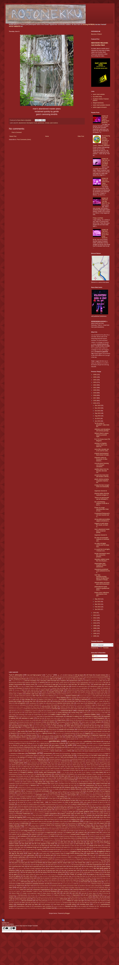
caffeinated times (50, 703)
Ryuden (65, 828)
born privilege (72, 697)
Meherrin (33, 785)
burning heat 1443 (58, 701)
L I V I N (63, 772)
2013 (95, 615)
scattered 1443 (94, 832)
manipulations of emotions (29, 783)
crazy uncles (12, 714)
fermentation (32, 733)
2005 (95, 636)
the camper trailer (65, 863)
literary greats (23, 778)
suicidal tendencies (14, 855)
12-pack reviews (100, 675)
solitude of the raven (95, 845)
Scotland (45, 834)
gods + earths (86, 743)
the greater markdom (49, 868)
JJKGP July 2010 (105, 764)
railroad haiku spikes (101, 815)
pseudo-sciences (91, 813)
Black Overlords (60, 695)
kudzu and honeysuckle (47, 772)
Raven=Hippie (44, 819)
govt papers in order (58, 745)
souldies (87, 847)
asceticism (84, 688)
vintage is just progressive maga (31, 893)
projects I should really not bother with (71, 813)
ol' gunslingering (102, 800)
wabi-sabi (84, 893)
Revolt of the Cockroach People (56, 825)
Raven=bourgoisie (23, 819)
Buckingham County (32, 123)
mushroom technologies (42, 791)
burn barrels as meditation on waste (99, 699)
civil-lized (54, 709)
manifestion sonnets (14, 783)
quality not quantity (79, 815)
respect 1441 (82, 823)
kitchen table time (76, 770)
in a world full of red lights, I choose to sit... (102, 550)
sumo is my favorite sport (45, 855)
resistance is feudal (59, 823)
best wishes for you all (80, 693)
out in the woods (21, 804)
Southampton (104, 847)
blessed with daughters (85, 695)
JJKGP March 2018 (91, 766)
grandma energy (81, 745)
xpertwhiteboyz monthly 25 (24, 906)
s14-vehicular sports (91, 830)
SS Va (72, 849)
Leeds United (107, 774)
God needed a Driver (74, 743)
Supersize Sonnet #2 (101, 491)
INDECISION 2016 (102, 759)
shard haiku (98, 838)
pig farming (49, 808)
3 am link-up (37, 679)
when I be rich (99, 897)
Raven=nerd (53, 819)
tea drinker (37, 861)
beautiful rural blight (72, 692)
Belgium (43, 693)
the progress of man (93, 874)
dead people (59, 716)
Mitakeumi (80, 787)
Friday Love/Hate (98, 218)
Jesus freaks (54, 763)
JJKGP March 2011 (78, 766)
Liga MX (73, 776)
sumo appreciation (28, 855)
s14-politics (64, 830)
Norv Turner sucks (87, 798)
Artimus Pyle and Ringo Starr (60, 688)
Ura (90, 889)
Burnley (83, 701)
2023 (95, 382)
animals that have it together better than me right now (53, 686)
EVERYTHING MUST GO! (24, 729)
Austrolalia (105, 688)
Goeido (94, 743)
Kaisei (42, 770)
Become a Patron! (96, 34)
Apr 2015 (98, 601)
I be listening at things (83, 755)
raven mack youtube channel (101, 105)
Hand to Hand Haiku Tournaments (18, 749)
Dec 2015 (98, 405)
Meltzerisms (47, 785)
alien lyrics (51, 682)
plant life (93, 808)
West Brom (51, 897)
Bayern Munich (12, 692)
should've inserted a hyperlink (93, 840)
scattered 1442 (82, 832)
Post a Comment (17, 132)
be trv (19, 692)
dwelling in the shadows (72, 724)
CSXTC (46, 714)
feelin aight (88, 731)
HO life (108, 751)
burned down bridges (15, 701)
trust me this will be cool (39, 887)
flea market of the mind (98, 733)
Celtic (43, 705)
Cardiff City (98, 703)
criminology (22, 714)
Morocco (51, 789)
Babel (23, 690)
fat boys (51, 731)
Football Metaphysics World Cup (18, 737)
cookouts (107, 710)
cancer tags (80, 703)
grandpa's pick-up (92, 745)
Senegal (60, 836)
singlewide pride (37, 842)
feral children (22, 733)
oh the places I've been (68, 800)
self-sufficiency (44, 836)
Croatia (29, 714)
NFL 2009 (104, 797)
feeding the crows (78, 731)
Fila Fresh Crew (59, 733)
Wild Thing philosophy (42, 900)
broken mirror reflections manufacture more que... (102, 594)
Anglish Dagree (30, 686)
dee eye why (40, 718)
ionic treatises (92, 761)
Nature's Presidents (98, 795)
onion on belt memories (72, 802)
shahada (90, 838)
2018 (95, 395)
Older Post (81, 136)
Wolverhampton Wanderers (54, 902)
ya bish (55, 906)
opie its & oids (103, 802)
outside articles (33, 804)
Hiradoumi (102, 751)
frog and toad (60, 739)
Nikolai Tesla (25, 798)
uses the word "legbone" (15, 891)
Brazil (34, 699)
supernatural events (104, 855)
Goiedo (99, 743)
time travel (84, 882)
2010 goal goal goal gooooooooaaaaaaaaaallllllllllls (94, 677)
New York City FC (72, 796)
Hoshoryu (90, 753)
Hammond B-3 (105, 747)
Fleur (107, 733)
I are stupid (56, 755)
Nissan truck (41, 798)
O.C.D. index (35, 800)
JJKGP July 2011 (16, 766)
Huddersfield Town (13, 755)
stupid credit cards (44, 853)
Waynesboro (76, 895)
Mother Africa (75, 789)
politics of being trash (100, 810)
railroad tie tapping (15, 817)
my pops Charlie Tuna (76, 793)
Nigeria (18, 798)
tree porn (19, 887)
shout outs (105, 840)
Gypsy (82, 747)
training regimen (62, 885)
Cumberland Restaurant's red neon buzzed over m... (102, 515)
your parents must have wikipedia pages (66, 908)
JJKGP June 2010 (40, 766)
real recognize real (24, 821)
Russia (47, 828)
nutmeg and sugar (24, 800)
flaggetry (87, 733)
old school (20, 802)
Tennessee (68, 861)
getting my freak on (21, 743)
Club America (19, 710)
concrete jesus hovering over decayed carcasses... (102, 465)
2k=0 (30, 679)
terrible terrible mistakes (78, 861)
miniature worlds (70, 787)
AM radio (106, 682)
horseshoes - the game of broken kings (74, 753)
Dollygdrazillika (13, 722)
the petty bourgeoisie (51, 874)
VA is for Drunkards (51, 891)
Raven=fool (33, 819)
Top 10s (80, 883)
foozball (33, 737)
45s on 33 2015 (66, 679)
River (105, 825)
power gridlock (84, 812)
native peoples (71, 795)
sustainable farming (47, 857)
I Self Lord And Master (66, 757)
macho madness (27, 781)
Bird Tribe (36, 695)
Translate (104, 648)
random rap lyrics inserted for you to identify (71, 817)
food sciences (68, 735)
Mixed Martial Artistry (91, 787)
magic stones (38, 782)
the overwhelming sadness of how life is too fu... (102, 503)
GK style (37, 743)
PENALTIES (102, 804)
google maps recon (25, 745)
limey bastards (105, 776)
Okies (94, 800)
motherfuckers (104, 789)
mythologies (39, 795)
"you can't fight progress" (34, 675)
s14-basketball (96, 829)
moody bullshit (42, 789)
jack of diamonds (32, 763)
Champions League (90, 705)
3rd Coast (45, 679)
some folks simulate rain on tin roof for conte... (102, 450)
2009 (95, 625)
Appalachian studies (95, 686)
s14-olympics (55, 830)
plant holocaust (84, 808)
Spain (23, 849)
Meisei (40, 785)
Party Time (67, 804)
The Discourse (26, 864)
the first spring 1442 (75, 866)
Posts (94, 656)
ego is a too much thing (38, 726)
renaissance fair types (46, 823)
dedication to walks (27, 718)
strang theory (65, 851)
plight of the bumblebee (61, 809)
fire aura (80, 733)
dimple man (28, 720)
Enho (38, 727)
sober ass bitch (75, 845)
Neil (17, 796)
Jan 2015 (98, 609)
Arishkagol (19, 688)
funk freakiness (14, 741)
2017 (95, 398)
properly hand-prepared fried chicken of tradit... (102, 454)
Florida (21, 735)
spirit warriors (31, 849)
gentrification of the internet (92, 741)
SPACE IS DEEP (14, 849)
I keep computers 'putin (51, 757)
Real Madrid (106, 819)
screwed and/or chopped (78, 834)
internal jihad (42, 761)
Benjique (71, 693)
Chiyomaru (97, 707)
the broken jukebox (51, 863)
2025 (95, 377)
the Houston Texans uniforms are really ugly (69, 868)
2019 (95, 393)
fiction (39, 733)
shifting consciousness (20, 840)
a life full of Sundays (30, 680)
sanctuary (13, 832)
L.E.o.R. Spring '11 (86, 772)
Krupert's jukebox (27, 772)
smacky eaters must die (99, 843)
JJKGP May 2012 (26, 768)
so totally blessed (64, 845)
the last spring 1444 (59, 872)
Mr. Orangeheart (28, 791)
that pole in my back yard (19, 863)
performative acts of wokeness (65, 806)
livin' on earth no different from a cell (65, 778)
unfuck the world (25, 889)
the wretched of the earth (29, 878)
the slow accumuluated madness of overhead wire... (102, 539)
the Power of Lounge (74, 874)
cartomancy (23, 705)
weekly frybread (21, 897)
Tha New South (105, 861)
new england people (40, 796)
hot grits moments (98, 753)
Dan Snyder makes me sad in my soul (26, 716)
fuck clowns (91, 739)
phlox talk (105, 806)
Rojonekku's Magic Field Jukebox (94, 827)
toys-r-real (30, 885)
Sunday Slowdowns (62, 855)
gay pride (70, 741)
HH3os (69, 751)
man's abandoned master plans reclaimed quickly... (102, 530)
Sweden (93, 857)
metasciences (90, 785)
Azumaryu (17, 690)
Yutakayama (89, 908)
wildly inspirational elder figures (57, 900)
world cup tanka (33, 904)
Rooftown (17, 828)
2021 (95, 387)
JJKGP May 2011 (13, 768)
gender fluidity (79, 741)
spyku (58, 849)
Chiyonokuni (105, 707)
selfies (53, 836)
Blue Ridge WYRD (31, 697)
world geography (45, 904)
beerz (20, 694)
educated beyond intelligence (20, 726)
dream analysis (96, 722)
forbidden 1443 (70, 737)
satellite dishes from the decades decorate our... (102, 470)
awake (10, 690)
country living (75, 712)
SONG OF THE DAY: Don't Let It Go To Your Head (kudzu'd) (105, 234)
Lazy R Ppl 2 (31, 774)
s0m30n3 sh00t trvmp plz (75, 828)
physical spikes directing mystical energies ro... (102, 494)
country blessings (62, 712)
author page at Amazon (100, 107)
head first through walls (97, 749)
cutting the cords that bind (76, 714)
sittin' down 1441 (65, 842)
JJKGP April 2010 (65, 763)
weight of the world (42, 897)
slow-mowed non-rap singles (65, 843)
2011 (95, 620)
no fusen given (52, 798)
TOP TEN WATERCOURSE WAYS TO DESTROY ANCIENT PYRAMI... (102, 577)
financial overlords (70, 733)
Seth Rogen (21, 838)
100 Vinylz (89, 675)
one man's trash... (39, 802)
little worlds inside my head (37, 778)
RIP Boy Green (98, 825)
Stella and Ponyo (17, 851)
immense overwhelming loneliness (74, 759)
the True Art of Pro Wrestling (97, 876)
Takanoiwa (64, 859)
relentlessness (35, 823)
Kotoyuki (106, 770)
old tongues (28, 802)
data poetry (40, 716)
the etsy (68, 864)
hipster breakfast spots (91, 751)
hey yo (63, 751)
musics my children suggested (59, 791)
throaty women (38, 881)
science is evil (36, 834)
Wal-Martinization (22, 895)
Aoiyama (74, 686)
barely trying (79, 690)
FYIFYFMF (33, 741)
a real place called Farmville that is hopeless (52, 680)
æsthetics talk (94, 680)
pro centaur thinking (38, 813)
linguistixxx (11, 778)
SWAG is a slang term (74, 857)
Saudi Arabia (40, 832)
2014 (95, 612)
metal (80, 785)
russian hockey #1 (56, 828)
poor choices (25, 811)
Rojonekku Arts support (62, 827)
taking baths (93, 859)
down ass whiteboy (49, 722)
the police (61, 874)
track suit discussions (42, 885)
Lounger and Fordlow (61, 780)
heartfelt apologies (44, 751)
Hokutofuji (13, 753)
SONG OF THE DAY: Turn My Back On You (106, 201)
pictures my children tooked (24, 808)
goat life (62, 743)
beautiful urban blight (101, 692)
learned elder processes (44, 774)
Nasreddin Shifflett (60, 795)
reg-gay (17, 823)
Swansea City (85, 857)
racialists (89, 815)
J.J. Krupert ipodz (17, 763)
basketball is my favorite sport (99, 690)
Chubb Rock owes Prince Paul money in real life (37, 708)
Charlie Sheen (19, 707)
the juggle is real (88, 868)
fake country (21, 731)
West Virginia (83, 897)
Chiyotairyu (19, 708)
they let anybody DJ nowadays (48, 878)
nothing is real (106, 798)
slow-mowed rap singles (83, 843)
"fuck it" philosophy (15, 675)
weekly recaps (31, 897)
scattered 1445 (15, 834)
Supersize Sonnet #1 (101, 535)
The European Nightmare (78, 864)
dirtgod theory (61, 720)
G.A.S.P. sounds (43, 741)
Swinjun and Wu (13, 859)
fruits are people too (71, 739)
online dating (87, 802)
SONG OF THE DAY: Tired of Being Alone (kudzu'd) (105, 119)
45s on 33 (53, 679)
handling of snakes (35, 749)
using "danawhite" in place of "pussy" (33, 891)
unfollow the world (13, 889)
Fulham (108, 739)
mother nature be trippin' (89, 789)
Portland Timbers (56, 811)
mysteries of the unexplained (102, 793)
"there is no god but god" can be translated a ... (102, 498)
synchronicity (32, 859)
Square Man (66, 849)
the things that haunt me (81, 876)
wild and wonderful (27, 900)
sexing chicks (81, 838)
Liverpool (49, 778)
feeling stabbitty (97, 731)
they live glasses (64, 878)
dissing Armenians (89, 720)
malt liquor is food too (63, 781)
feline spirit (107, 731)
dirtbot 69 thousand (49, 720)
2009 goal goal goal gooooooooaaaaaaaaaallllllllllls (65, 677)
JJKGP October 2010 (72, 768)
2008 (95, 628)
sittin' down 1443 (92, 842)
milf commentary (37, 787)
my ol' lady (63, 793)
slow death (25, 843)
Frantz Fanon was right (102, 737)
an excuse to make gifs (51, 684)
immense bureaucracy (56, 759)
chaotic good (101, 705)
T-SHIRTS (49, 859)
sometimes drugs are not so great (36, 847)
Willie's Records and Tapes (29, 902)
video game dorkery (104, 891)
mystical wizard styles (28, 795)
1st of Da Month (44, 677)
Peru (91, 806)
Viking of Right (15, 893)
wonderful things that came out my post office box (76, 902)
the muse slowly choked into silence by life (31, 874)
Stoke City (37, 851)
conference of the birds (97, 710)
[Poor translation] (12, 928)
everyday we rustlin (81, 727)
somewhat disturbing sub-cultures (59, 847)
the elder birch (50, 864)
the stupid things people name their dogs (60, 876)
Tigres (72, 881)
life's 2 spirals (35, 776)
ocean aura (56, 800)
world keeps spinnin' (59, 904)
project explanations (51, 813)
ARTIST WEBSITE (14, 26)
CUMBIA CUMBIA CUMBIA (58, 714)
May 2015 (98, 599)
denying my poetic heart (84, 718)
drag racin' (75, 722)
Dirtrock (71, 720)
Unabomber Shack (103, 887)
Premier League (99, 812)
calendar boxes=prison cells (65, 703)
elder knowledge (58, 726)
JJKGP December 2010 (17, 764)
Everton (71, 727)
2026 (95, 374)
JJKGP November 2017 (56, 768)
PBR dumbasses (93, 804)
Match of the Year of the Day (69, 783)
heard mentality (25, 751)
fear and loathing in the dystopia (63, 731)
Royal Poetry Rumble (35, 829)
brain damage (26, 699)
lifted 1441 (45, 776)
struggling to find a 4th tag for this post (82, 851)
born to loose (82, 697)
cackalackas (32, 703)
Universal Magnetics (79, 889)
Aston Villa (92, 688)
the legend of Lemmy (74, 872)
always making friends (96, 682)
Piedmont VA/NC (38, 808)
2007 (95, 631)
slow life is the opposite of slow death (43, 843)
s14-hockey (47, 830)
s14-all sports (86, 828)
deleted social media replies (53, 718)
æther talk (102, 680)
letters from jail (24, 776)
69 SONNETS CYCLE (90, 679)
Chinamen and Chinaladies (84, 707)
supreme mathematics (19, 857)
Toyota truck (20, 885)
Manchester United (87, 781)
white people (64, 899)
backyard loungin (58, 690)
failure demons (104, 729)
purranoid (56, 815)
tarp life (12, 861)
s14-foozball (39, 830)
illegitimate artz (41, 759)
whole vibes (84, 899)
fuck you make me (100, 739)
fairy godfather (12, 731)
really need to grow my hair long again (41, 821)
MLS (102, 787)
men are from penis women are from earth (65, 785)
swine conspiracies (103, 857)
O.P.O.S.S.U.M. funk (46, 800)
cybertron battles (90, 714)
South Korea (95, 847)
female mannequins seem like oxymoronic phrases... (102, 555)
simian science (13, 842)
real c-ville (85, 819)
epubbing (44, 727)
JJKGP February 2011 (48, 764)
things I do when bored (93, 878)
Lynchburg (88, 780)
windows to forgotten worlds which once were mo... (101, 445)
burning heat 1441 (30, 701)
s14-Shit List (72, 830)
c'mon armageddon (19, 703)
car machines (89, 703)
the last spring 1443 (44, 872)
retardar (42, 825)
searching (91, 834)
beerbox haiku (12, 693)
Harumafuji (46, 749)
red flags (86, 821)
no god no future (63, 798)
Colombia (48, 710)
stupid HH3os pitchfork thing (74, 853)
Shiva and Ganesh (48, 840)
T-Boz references (41, 859)
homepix (47, 123)
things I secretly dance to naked (20, 880)
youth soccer (81, 908)
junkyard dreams (101, 768)
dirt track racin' (37, 720)
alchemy (42, 682)
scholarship (25, 834)
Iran (99, 761)
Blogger (67, 913)
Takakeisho (57, 859)
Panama (60, 804)
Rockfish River (35, 827)
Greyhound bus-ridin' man (31, 747)
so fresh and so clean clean (48, 845)
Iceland (26, 759)
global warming (45, 743)
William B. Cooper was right (75, 900)
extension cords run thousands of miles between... (101, 459)
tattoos (18, 861)
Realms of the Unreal (61, 821)
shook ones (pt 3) (67, 840)
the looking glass (86, 872)
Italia (109, 761)
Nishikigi (33, 798)
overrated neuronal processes (48, 804)
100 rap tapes (79, 675)
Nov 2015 (98, 408)
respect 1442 (92, 823)
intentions (34, 761)
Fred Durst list (12, 739)
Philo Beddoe (98, 806)
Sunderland (72, 855)
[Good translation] (5, 928)
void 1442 (57, 893)
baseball (87, 690)
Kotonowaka (92, 770)
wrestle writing (71, 904)
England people (30, 727)
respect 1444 (13, 825)
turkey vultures (65, 887)
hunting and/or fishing (31, 755)
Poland (90, 809)
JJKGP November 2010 (40, 768)
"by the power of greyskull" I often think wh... (102, 425)
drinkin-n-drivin (40, 724)
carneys (105, 703)
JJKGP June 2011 (53, 766)
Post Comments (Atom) (24, 139)
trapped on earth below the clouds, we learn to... (101, 525)
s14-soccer (81, 830)
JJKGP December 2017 (33, 764)
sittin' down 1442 (79, 842)
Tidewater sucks (65, 881)
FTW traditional (82, 739)
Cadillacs (41, 703)
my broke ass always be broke (90, 791)
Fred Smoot (22, 739)
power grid (72, 812)
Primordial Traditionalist (23, 813)
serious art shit (100, 836)
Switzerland (23, 859)
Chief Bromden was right (49, 707)
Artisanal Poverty (75, 688)
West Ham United (73, 897)
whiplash (56, 899)
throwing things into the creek (52, 881)
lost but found (37, 780)
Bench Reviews (62, 693)
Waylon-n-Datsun (65, 895)
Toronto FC (86, 883)
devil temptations (99, 718)
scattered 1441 (70, 832)
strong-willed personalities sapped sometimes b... (102, 520)
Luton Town (80, 780)
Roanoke (27, 827)
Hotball (106, 753)
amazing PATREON (89, 24)
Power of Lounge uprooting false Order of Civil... (102, 509)
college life (41, 710)
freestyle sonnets (48, 739)
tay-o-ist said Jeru (28, 861)
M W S (10, 781)
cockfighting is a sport (30, 710)
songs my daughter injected (76, 847)
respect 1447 (24, 825)
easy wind (99, 724)
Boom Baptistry (61, 697)
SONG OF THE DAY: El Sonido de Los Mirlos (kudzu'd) (106, 162)
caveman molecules (33, 705)
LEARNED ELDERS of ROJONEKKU (64, 774)
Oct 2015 (98, 411)
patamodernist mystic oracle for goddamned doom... (102, 588)
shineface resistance (34, 840)
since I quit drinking (26, 842)
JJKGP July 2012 (27, 766)
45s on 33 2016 (77, 679)
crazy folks (105, 712)
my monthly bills (52, 793)
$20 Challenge (69, 675)
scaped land (49, 832)
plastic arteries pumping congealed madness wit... (102, 480)
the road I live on (29, 876)
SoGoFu (84, 845)
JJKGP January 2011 (78, 764)
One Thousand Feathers (55, 802)
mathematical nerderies (86, 783)
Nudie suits (15, 800)
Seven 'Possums (54, 838)
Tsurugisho (51, 887)
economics (107, 724)
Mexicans (12, 787)
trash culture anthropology (95, 885)
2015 (95, 403)
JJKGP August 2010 (90, 763)
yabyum (61, 906)
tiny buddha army (96, 882)
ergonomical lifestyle (53, 727)
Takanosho (71, 859)
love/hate (72, 780)
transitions (82, 885)
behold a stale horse (32, 694)
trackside (53, 885)
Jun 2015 (98, 421)
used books (103, 889)
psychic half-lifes (103, 813)
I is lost (39, 757)
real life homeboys (95, 819)
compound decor (67, 711)
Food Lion (58, 735)
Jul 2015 (97, 418)
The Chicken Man (80, 863)
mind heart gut (57, 787)
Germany (11, 743)
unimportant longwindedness (41, 889)
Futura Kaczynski (24, 741)
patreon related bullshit (79, 804)
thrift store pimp (25, 882)
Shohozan (57, 840)
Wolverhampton (42, 902)
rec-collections (74, 821)
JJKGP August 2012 (104, 763)
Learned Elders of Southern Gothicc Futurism (89, 774)
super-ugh (92, 855)
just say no (29, 770)
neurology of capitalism (26, 796)
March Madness (42, 783)
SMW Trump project (32, 845)
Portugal (64, 811)
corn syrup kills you (16, 712)
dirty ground (79, 720)
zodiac (95, 908)
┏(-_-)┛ (59, 675)
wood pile (94, 902)
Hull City (22, 755)
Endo (22, 727)
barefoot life (71, 690)
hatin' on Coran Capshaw (67, 749)
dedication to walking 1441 (74, 716)
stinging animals (29, 851)
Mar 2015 (98, 604)
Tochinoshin (12, 883)
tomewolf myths (56, 883)
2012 (95, 618)
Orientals (11, 804)
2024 (95, 380)
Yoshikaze (91, 906)
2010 (95, 623)
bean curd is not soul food (31, 692)
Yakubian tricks (69, 906)
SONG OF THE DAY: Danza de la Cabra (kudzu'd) (105, 182)
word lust (102, 902)
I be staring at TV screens (25, 757)
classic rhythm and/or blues (77, 708)
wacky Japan (92, 893)
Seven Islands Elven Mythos (67, 838)
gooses (35, 745)
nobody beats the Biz (76, 798)
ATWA (98, 688)
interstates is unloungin (79, 761)
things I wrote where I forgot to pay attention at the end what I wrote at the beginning (55, 880)
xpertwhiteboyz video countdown (42, 906)
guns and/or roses (73, 747)
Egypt (49, 726)
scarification (60, 832)
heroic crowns (55, 751)
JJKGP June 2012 (65, 766)
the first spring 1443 (90, 866)
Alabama (34, 682)
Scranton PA (66, 834)
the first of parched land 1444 (57, 866)
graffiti (70, 745)
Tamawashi (107, 859)
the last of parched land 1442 (49, 870)
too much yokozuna (67, 883)
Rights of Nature (85, 825)
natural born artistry (84, 795)
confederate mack (82, 711)
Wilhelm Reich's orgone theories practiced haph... (102, 435)
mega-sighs (12, 785)
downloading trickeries (64, 722)
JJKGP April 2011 (78, 763)
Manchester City (75, 781)
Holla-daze (21, 753)
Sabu (99, 830)
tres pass (28, 887)
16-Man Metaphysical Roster (31, 677)
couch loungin (51, 712)
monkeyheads (32, 789)
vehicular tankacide (92, 891)
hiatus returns (78, 751)
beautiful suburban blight (87, 692)
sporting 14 (40, 849)
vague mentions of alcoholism (68, 891)
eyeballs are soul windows (66, 729)
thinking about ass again (102, 880)
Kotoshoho (99, 770)
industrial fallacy (13, 761)
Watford (56, 895)
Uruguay (96, 889)
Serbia (92, 836)
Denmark (74, 718)
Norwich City (97, 798)
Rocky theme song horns (48, 827)
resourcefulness (71, 823)
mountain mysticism (15, 791)
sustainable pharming (60, 857)
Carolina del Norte (13, 705)
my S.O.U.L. (89, 793)
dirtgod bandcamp (98, 103)
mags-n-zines (50, 782)
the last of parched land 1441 (28, 870)
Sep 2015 (98, 413)
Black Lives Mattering (48, 695)
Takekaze (86, 859)
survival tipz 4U (33, 857)
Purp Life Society (37, 815)
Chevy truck (35, 707)
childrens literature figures (67, 707)
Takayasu (78, 859)
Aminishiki (39, 684)
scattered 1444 (106, 832)
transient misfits (73, 885)
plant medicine (54, 123)
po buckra (72, 809)
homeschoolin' (48, 753)
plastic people (47, 810)
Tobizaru (106, 881)
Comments (96, 659)
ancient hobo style (99, 684)
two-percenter (84, 887)
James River (43, 763)
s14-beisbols (106, 828)
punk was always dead (15, 815)
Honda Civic (58, 753)
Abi (82, 680)
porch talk (34, 811)
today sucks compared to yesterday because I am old (33, 883)
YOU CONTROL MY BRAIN (34, 908)
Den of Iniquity (65, 718)
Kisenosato (66, 770)
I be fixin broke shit (68, 755)
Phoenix (11, 808)
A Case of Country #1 (17, 680)
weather (11, 897)
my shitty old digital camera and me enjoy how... (102, 545)
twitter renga (74, 887)
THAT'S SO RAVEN (36, 863)
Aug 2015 (98, 416)
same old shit (107, 830)
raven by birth (92, 817)
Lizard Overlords (94, 778)
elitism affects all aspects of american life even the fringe (84, 726)
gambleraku (41, 123)
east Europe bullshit (88, 724)
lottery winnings (48, 780)
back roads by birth (33, 690)
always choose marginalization (80, 682)
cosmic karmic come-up (31, 712)
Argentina (11, 688)
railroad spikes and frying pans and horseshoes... (102, 583)
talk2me (100, 859)
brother (55, 699)
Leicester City (14, 776)
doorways (38, 722)
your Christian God (48, 908)
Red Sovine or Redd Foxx (97, 821)
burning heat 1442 (44, 701)
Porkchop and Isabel (44, 811)
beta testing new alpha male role (96, 693)
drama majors (85, 722)
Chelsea (27, 707)
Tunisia (57, 887)
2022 (95, 385)
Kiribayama (58, 770)
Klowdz (85, 770)
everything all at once (94, 727)
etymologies (64, 727)
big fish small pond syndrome (23, 695)
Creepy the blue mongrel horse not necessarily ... (102, 486)
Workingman (20, 904)
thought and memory (14, 881)
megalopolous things (23, 785)
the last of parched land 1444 (92, 870)
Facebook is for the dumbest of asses (88, 729)
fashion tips (42, 731)
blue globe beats (97, 695)
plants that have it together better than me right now (24, 810)
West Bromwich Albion (61, 897)
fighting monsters (47, 733)
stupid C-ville (32, 853)
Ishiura (104, 761)
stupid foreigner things (58, 853)
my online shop (97, 96)
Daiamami (103, 714)
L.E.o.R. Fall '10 (73, 772)
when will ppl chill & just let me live (42, 899)
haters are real (55, 749)
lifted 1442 (55, 776)
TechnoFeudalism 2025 (47, 861)
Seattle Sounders (100, 834)
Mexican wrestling (102, 785)
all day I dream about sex (62, 682)
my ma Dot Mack (42, 793)
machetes (17, 781)
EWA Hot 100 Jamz (37, 729)
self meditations (22, 836)
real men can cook (13, 821)
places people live (61, 808)
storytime (44, 851)
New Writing (60, 797)
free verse (38, 739)
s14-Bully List (14, 830)
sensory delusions (70, 836)
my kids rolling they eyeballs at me (26, 793)
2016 (95, 400)
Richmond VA (73, 825)
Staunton (96, 849)
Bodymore (52, 697)
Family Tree (31, 731)
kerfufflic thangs (50, 770)
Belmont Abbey (52, 693)
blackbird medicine (71, 695)
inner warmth (25, 761)
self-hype (33, 836)
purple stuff (47, 815)
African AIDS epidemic (24, 682)
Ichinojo (32, 759)
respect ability (34, 825)
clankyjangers (64, 708)
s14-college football (26, 830)
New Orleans (52, 796)
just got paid (21, 770)
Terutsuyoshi (96, 861)
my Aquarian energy (74, 791)
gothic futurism (44, 745)
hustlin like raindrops (44, 755)
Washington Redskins (45, 895)
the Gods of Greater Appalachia (32, 868)
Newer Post (12, 136)
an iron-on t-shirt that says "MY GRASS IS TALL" (76, 684)
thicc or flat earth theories (77, 878)
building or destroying (81, 699)
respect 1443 (103, 823)
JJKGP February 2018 (63, 764)
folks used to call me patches (46, 735)
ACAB (87, 680)
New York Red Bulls (83, 796)
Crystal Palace (37, 714)
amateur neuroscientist (15, 684)
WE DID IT (105, 895)
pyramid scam (66, 815)
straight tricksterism (54, 851)
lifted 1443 (64, 776)
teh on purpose (59, 861)
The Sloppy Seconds (42, 876)
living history (82, 778)
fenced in (13, 733)
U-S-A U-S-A (92, 887)
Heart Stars (34, 751)
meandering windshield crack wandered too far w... (102, 571)
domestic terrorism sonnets (26, 722)
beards (44, 692)
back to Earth (45, 690)
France (92, 737)
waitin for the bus (103, 893)
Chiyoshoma (12, 708)
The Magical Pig (97, 872)
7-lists (108, 679)
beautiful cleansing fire (56, 692)
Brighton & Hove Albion (45, 699)
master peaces (54, 783)
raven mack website (99, 94)
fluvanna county (31, 735)
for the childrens (44, 737)
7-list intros (101, 679)
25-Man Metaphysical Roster (17, 679)
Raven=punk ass (64, 819)
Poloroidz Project (14, 812)
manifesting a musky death (101, 781)
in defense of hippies (90, 759)
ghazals (30, 743)
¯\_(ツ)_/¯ (49, 675)
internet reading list (54, 761)
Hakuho (97, 747)
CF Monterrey (79, 705)
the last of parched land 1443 (71, 870)
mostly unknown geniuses (62, 789)
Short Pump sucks (78, 840)
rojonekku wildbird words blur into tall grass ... (102, 560)
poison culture (81, 810)
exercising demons (52, 729)
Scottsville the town (54, 834)
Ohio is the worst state (84, 800)
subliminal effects (103, 853)
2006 (95, 633)
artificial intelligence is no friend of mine (40, 688)
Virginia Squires (46, 893)
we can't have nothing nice (91, 895)
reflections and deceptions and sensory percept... (102, 430)
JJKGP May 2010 (103, 766)
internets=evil (66, 761)
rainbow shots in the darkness (35, 817)
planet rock (73, 808)
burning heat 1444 (72, 701)
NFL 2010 (11, 798)
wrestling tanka (84, 904)
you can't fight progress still (19, 908)
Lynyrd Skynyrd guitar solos (100, 780)
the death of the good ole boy (98, 862)
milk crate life (46, 787)
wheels (90, 897)
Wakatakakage (12, 895)
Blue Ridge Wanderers (19, 697)
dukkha (61, 724)
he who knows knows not (82, 749)
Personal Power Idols (81, 806)
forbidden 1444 (82, 737)
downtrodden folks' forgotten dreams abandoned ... (100, 565)
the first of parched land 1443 (36, 866)
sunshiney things (82, 855)
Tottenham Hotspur (96, 883)
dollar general (99, 720)
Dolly (107, 720)
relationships (24, 823)
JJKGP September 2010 (87, 768)
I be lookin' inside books (98, 755)
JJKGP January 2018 (92, 764)
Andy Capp (21, 686)
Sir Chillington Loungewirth (50, 842)
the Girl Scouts (18, 868)
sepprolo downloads (82, 836)
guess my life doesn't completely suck (53, 747)
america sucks (30, 684)
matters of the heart (101, 783)
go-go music (55, 743)
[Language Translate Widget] (102, 645)
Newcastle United (94, 796)
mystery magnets (16, 795)
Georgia (106, 741)
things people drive (87, 880)
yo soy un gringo (81, 906)
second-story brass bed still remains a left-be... (102, 475)
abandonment (22, 123)
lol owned (17, 780)
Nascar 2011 (49, 795)
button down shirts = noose (95, 701)
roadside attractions (15, 827)
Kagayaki (37, 770)
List (17, 778)
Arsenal (26, 688)
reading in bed (75, 819)
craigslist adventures (95, 712)
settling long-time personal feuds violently (37, 838)
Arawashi (106, 686)
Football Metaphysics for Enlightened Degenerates (91, 735)
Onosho (95, 802)
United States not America (61, 889)
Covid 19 (85, 712)
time (77, 881)
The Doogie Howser (38, 864)
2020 (95, 390)
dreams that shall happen (26, 724)
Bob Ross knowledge (43, 697)
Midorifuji (29, 787)
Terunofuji (88, 861)
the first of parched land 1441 (96, 864)
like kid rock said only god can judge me (88, 776)
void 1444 (75, 893)
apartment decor (83, 686)
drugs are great (51, 724)
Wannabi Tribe (33, 895)
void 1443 (66, 893)
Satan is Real (30, 832)
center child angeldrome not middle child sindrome (60, 705)
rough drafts (24, 828)
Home (47, 136)
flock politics (12, 735)
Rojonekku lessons (76, 827)
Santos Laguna (21, 832)
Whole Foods (74, 899)
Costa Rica (43, 712)
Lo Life (103, 778)
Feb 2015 (98, 607)
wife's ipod (16, 900)
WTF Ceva (96, 904)
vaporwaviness (82, 891)
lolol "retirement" (26, 780)
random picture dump (51, 817)
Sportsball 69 (51, 849)
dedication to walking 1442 (93, 716)
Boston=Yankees (93, 697)
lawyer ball (22, 774)
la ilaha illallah (98, 772)
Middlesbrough (21, 787)
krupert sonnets (13, 772)
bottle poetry (16, 699)
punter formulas (27, 815)
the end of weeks (60, 864)
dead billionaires (49, 716)
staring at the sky (83, 849)
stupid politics (91, 853)
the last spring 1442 (29, 872)
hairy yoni (89, 747)
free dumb (30, 739)
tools (75, 883)
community (56, 710)
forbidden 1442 (57, 737)
